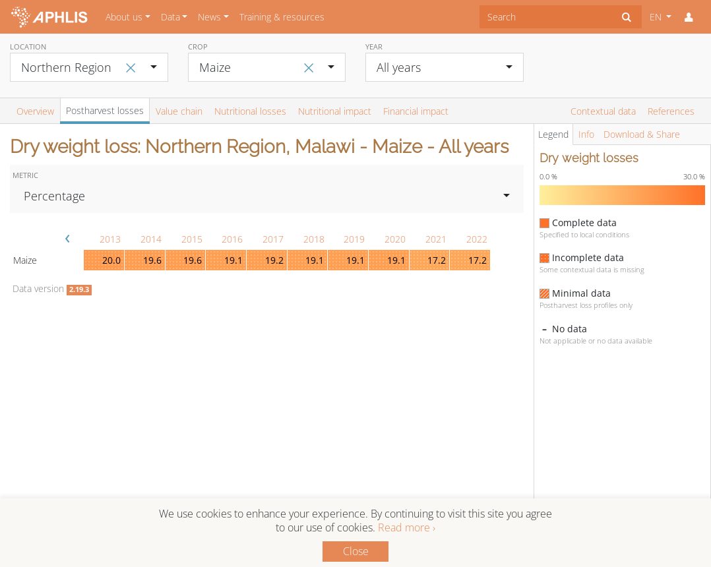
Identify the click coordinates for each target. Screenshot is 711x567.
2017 (273, 239)
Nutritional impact (334, 111)
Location (28, 46)
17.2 (436, 260)
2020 (395, 239)
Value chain (179, 111)
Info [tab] (586, 134)
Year (374, 46)
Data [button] (170, 17)
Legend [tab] (553, 134)
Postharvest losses (105, 110)
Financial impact (415, 111)
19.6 (152, 260)
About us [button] (124, 17)
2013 (110, 239)
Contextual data (603, 111)
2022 (476, 239)
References (671, 111)
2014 (151, 239)
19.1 (233, 260)
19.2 (274, 260)
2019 (354, 239)
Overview (35, 111)
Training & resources (282, 17)
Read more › (406, 527)
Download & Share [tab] (641, 134)
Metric (25, 175)
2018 (314, 239)
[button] (688, 17)
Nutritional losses (250, 111)
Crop (198, 46)
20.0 (111, 260)
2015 (191, 239)
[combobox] (545, 16)
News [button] (209, 17)
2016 (232, 239)
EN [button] (657, 17)
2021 (436, 239)
